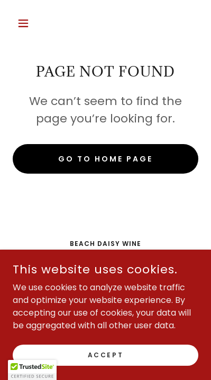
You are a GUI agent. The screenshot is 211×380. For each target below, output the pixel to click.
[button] (27, 23)
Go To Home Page (105, 159)
